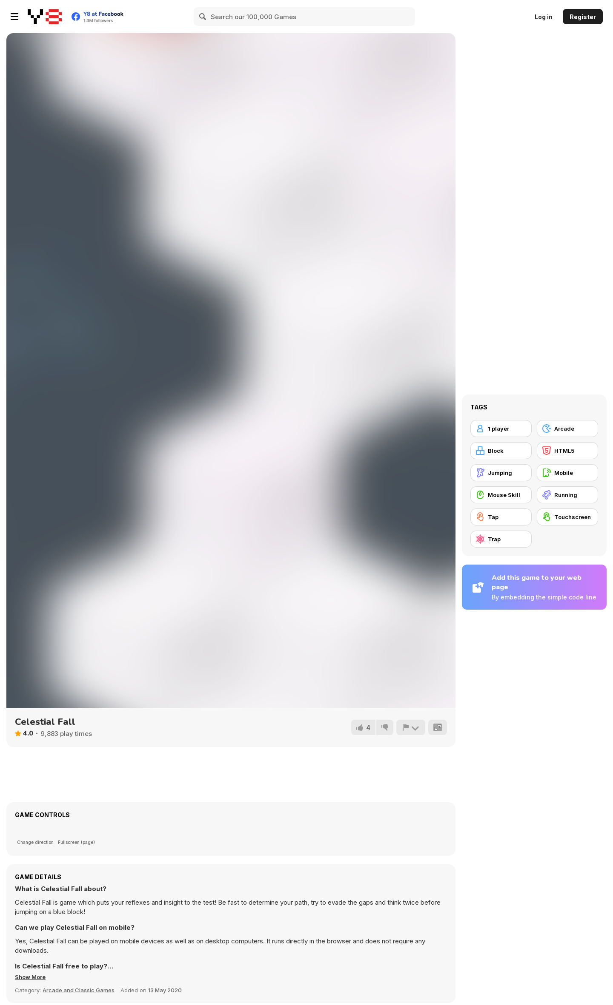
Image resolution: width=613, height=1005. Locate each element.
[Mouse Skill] (501, 494)
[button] (33, 977)
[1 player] (501, 428)
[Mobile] (567, 472)
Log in (544, 16)
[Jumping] (501, 472)
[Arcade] (567, 428)
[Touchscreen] (567, 516)
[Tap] (501, 516)
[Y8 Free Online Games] (44, 16)
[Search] (203, 16)
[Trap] (501, 539)
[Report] (410, 727)
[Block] (501, 450)
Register (583, 16)
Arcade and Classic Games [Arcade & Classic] (79, 990)
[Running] (567, 494)
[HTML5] (567, 450)
